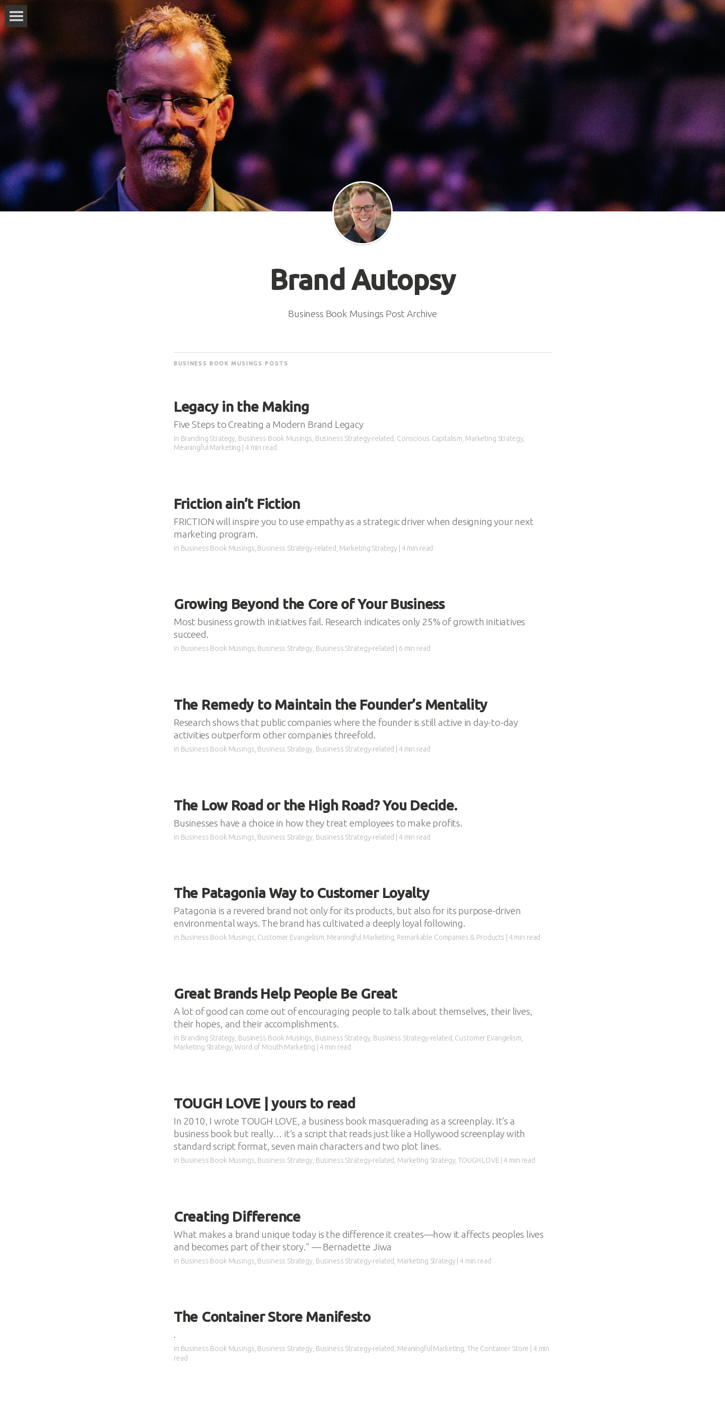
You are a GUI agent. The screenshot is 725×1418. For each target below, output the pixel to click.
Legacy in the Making (241, 406)
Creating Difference (237, 1216)
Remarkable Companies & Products (450, 937)
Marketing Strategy (494, 438)
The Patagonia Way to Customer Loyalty (301, 893)
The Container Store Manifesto (272, 1316)
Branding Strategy (208, 438)
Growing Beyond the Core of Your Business (309, 604)
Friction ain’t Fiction (237, 503)
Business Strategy (285, 648)
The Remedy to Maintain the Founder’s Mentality (330, 704)
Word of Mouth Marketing (275, 1047)
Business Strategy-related (354, 438)
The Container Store (498, 1349)
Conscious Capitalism (429, 438)
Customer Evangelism (290, 937)
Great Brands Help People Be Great (285, 993)
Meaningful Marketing (207, 447)
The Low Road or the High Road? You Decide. (315, 805)
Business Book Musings (275, 438)
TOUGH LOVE (478, 1160)
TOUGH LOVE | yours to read (264, 1103)
